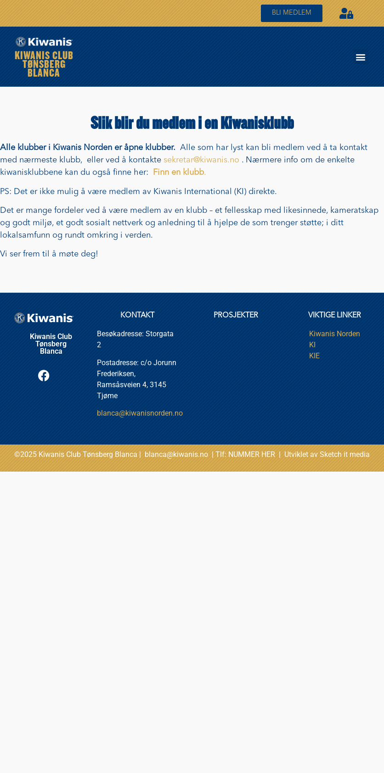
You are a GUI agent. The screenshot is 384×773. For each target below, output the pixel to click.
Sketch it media (345, 454)
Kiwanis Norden (334, 333)
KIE (314, 355)
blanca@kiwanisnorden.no (140, 413)
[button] (360, 56)
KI (312, 344)
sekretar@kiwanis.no (201, 160)
